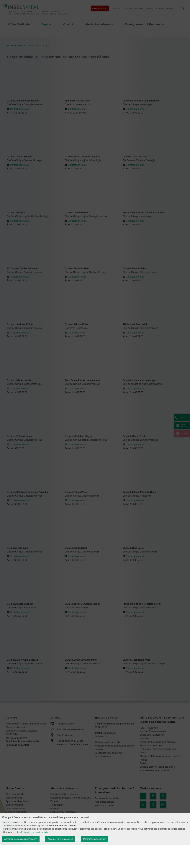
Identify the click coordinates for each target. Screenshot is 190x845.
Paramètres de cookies (94, 839)
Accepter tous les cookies (60, 839)
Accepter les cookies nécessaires (20, 839)
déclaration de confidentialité (34, 832)
